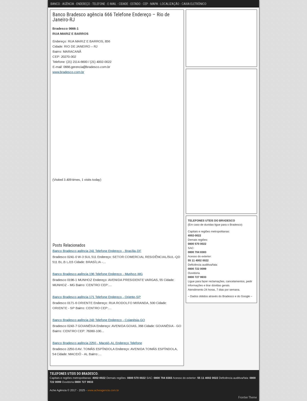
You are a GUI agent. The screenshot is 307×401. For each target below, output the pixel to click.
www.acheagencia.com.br (103, 390)
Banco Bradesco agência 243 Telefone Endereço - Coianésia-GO (98, 320)
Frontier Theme (247, 397)
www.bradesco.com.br (68, 72)
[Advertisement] (116, 212)
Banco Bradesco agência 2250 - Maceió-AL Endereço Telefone (97, 343)
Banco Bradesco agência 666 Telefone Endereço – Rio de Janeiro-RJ (110, 17)
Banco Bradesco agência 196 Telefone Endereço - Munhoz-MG (97, 274)
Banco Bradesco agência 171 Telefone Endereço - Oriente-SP (96, 297)
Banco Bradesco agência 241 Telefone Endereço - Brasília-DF (96, 251)
